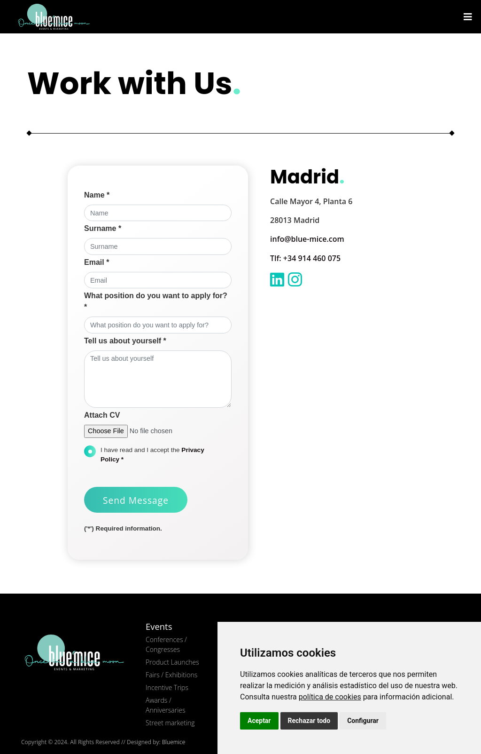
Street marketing (170, 722)
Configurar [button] (363, 720)
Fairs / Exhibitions (171, 674)
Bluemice (174, 742)
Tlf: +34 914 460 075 (305, 258)
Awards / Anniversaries (165, 705)
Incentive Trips (167, 687)
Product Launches (172, 662)
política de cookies (330, 696)
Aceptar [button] (259, 720)
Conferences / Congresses (166, 644)
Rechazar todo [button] (309, 720)
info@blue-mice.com (307, 239)
